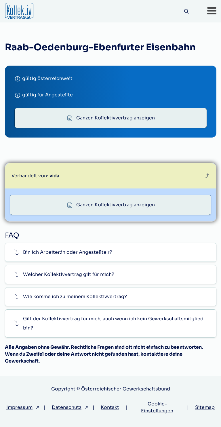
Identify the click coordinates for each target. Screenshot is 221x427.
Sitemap (205, 407)
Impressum (19, 407)
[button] (211, 11)
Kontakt (110, 407)
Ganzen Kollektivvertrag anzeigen (115, 118)
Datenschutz (66, 407)
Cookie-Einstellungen (157, 407)
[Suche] (187, 11)
